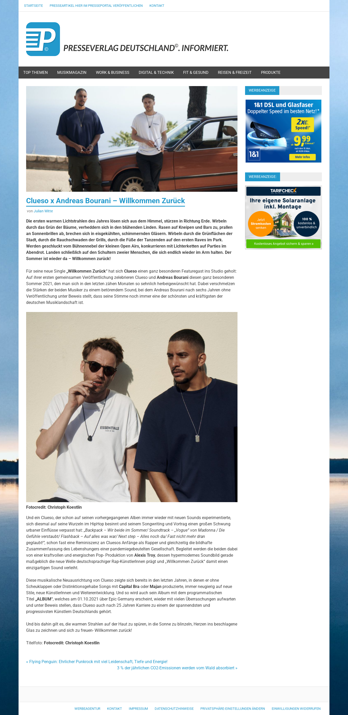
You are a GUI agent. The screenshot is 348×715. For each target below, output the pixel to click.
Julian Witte (43, 211)
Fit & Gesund (195, 72)
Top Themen (35, 72)
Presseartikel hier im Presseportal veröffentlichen (96, 6)
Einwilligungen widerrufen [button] (296, 709)
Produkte (271, 72)
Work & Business (112, 72)
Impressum (138, 709)
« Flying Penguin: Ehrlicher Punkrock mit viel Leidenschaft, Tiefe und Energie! (96, 661)
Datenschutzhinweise (174, 709)
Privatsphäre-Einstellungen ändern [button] (232, 709)
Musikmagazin (71, 72)
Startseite (33, 6)
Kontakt (156, 6)
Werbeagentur (87, 709)
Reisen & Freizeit (235, 72)
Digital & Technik (156, 72)
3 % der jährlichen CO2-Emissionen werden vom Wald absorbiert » (177, 667)
